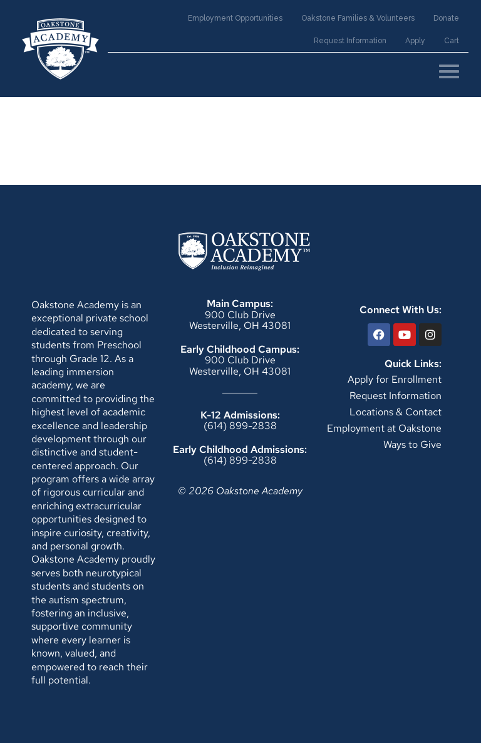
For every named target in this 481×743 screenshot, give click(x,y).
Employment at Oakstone (384, 428)
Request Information (395, 395)
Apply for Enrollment (395, 379)
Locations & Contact (395, 411)
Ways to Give (412, 444)
